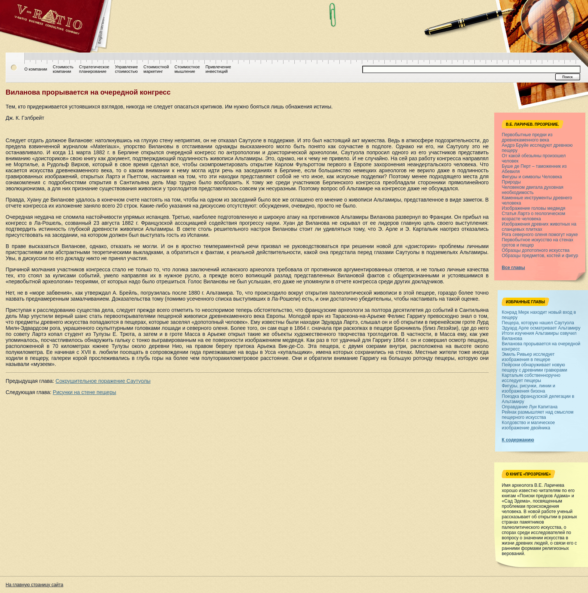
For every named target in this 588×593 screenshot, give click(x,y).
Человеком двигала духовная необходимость (532, 190)
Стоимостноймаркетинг (156, 69)
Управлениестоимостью (126, 69)
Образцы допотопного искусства (536, 250)
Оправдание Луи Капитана (530, 406)
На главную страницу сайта (34, 584)
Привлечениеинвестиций (218, 69)
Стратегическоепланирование (94, 69)
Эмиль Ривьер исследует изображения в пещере (528, 357)
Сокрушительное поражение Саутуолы (103, 381)
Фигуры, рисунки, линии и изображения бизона (528, 388)
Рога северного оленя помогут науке (540, 234)
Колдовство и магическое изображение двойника (528, 425)
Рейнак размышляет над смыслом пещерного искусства (537, 414)
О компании (35, 69)
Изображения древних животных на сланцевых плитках (539, 226)
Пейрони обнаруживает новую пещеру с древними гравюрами (534, 367)
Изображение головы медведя (533, 208)
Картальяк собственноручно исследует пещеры (531, 378)
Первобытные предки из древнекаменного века (527, 137)
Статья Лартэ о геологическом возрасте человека (533, 216)
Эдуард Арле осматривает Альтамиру (541, 328)
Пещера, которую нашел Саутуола (538, 322)
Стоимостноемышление (187, 69)
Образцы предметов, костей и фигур (540, 255)
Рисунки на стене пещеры (84, 392)
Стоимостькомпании (63, 69)
